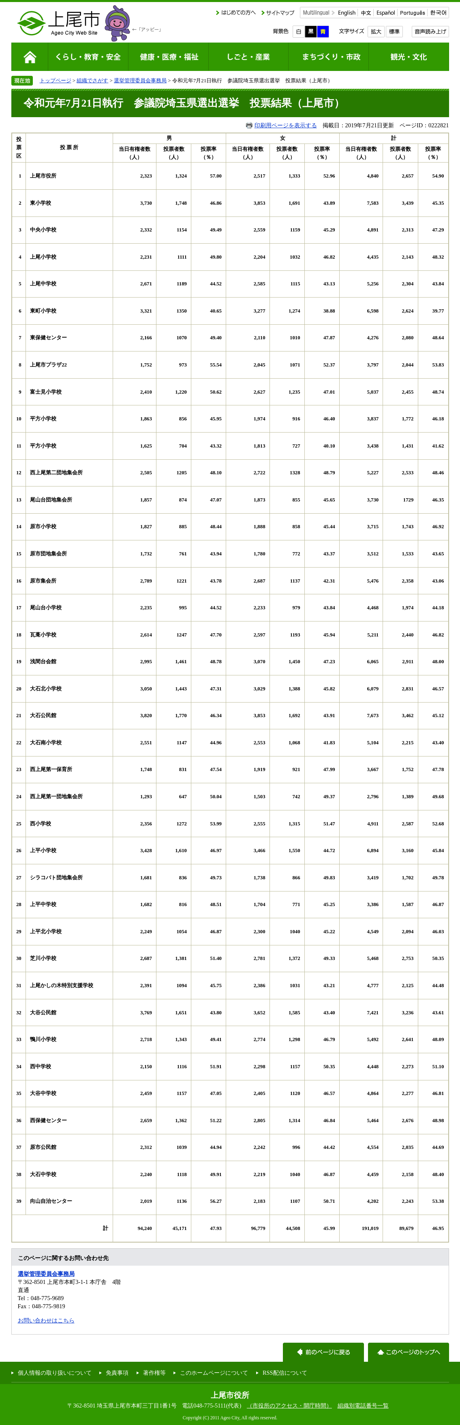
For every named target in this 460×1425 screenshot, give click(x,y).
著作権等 (154, 1372)
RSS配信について (285, 1372)
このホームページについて (214, 1372)
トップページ (55, 80)
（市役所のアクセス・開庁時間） (289, 1405)
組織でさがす (92, 80)
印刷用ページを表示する (286, 125)
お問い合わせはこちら (46, 1320)
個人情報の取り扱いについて (55, 1372)
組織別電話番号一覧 (363, 1405)
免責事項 (117, 1372)
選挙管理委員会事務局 (140, 80)
